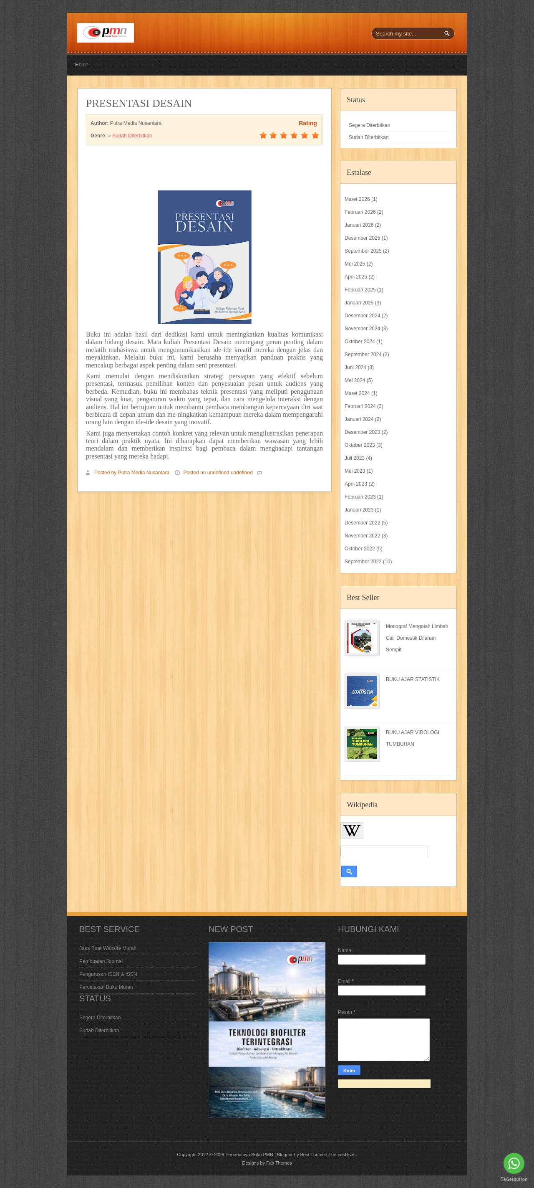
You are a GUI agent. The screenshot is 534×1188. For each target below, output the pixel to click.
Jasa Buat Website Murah (107, 948)
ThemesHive (341, 1154)
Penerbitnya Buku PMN (249, 1154)
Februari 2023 (360, 497)
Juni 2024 (355, 367)
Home (81, 65)
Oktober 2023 (360, 445)
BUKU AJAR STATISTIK (413, 679)
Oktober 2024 (360, 341)
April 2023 (356, 484)
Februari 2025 (360, 290)
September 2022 (363, 562)
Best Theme (312, 1154)
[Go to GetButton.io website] (514, 1179)
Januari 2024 (359, 419)
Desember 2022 (362, 523)
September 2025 (363, 251)
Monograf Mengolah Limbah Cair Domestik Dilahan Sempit (417, 638)
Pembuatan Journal (101, 961)
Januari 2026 (359, 225)
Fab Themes (279, 1162)
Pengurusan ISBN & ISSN (108, 974)
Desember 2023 (362, 432)
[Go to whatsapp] (514, 1163)
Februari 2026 (360, 212)
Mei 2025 (355, 264)
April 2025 (356, 277)
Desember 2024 (362, 316)
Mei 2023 (355, 471)
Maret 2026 (357, 199)
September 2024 (363, 354)
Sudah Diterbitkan (132, 136)
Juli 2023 (355, 458)
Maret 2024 (357, 393)
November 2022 (362, 536)
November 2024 (362, 329)
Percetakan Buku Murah (106, 987)
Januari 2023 (359, 510)
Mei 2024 (355, 380)
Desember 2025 (362, 238)
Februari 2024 (360, 406)
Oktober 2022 (360, 549)
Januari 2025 (359, 303)
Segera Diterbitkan (369, 125)
